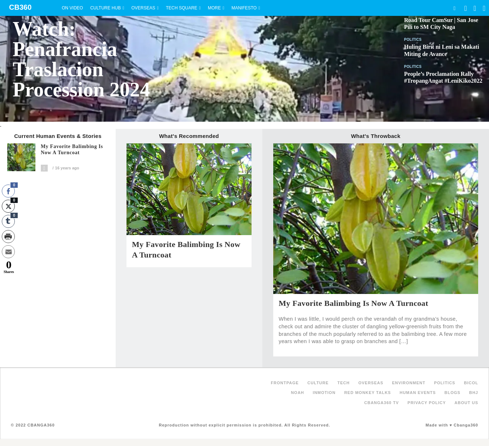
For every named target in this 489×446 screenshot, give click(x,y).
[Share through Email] (8, 251)
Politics (413, 40)
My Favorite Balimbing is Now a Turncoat (72, 150)
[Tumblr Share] (8, 221)
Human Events (418, 392)
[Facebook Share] (8, 191)
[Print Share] (8, 236)
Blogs (452, 392)
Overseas (143, 7)
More (214, 7)
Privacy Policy (427, 402)
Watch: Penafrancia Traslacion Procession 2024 (81, 59)
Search (454, 8)
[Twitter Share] (8, 206)
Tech (343, 383)
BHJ (473, 392)
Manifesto (244, 7)
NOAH (297, 392)
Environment (408, 383)
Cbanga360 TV (381, 402)
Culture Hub (105, 7)
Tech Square (181, 7)
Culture (318, 383)
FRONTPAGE (285, 383)
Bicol (471, 383)
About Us (466, 402)
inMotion (324, 392)
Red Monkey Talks (367, 392)
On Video (72, 7)
